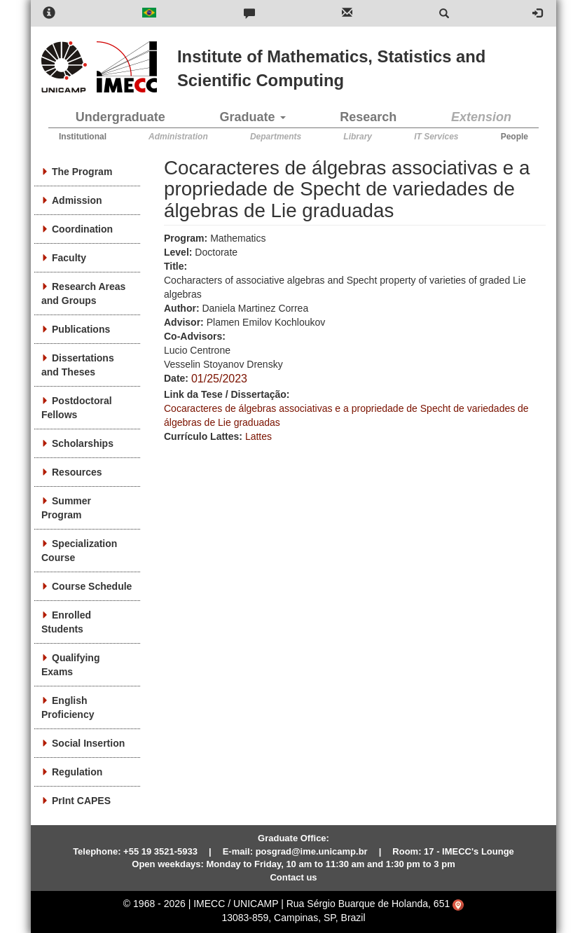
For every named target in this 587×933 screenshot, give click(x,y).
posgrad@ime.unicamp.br (312, 851)
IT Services (436, 136)
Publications (81, 329)
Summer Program (66, 507)
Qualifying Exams (70, 664)
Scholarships (82, 443)
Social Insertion (88, 743)
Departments (275, 136)
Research (368, 117)
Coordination (82, 229)
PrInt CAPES (81, 800)
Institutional (82, 136)
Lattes (258, 436)
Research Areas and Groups (83, 293)
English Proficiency (67, 707)
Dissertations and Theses (77, 365)
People (514, 136)
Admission (77, 200)
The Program (82, 171)
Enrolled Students (66, 622)
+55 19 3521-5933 (160, 851)
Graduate (253, 117)
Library (357, 136)
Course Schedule (92, 586)
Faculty (69, 257)
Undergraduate (120, 117)
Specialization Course (79, 550)
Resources (77, 472)
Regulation (77, 772)
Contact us (293, 877)
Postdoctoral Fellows (76, 407)
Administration (178, 136)
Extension (481, 117)
